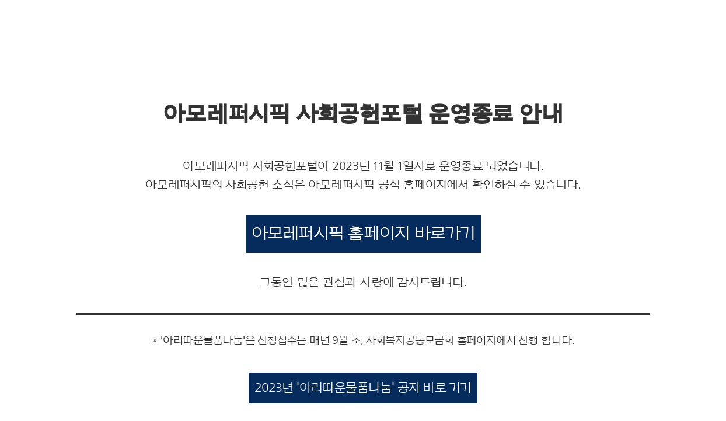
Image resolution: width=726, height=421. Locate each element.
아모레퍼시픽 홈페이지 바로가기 (363, 233)
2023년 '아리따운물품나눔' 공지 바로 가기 (362, 387)
